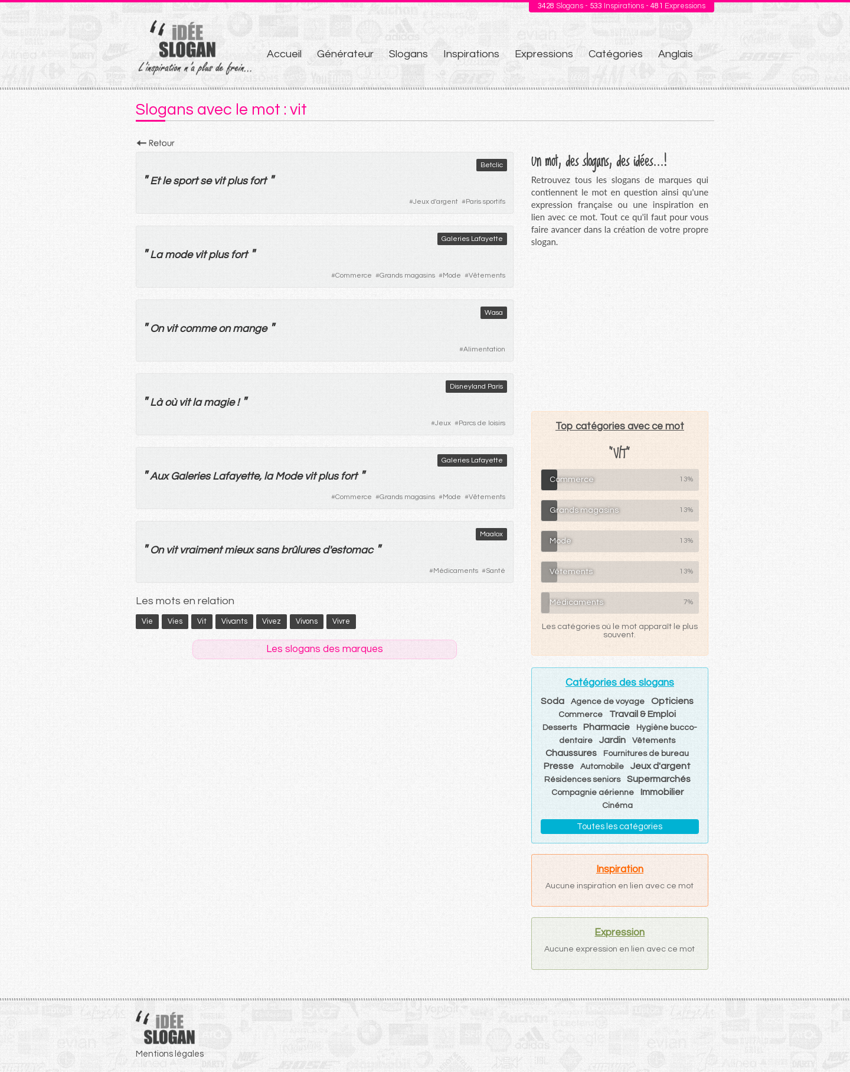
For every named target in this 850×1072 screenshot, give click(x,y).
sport (185, 181)
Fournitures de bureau (646, 754)
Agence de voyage (608, 702)
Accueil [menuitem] (284, 54)
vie (147, 621)
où (170, 402)
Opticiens (672, 701)
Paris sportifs (485, 202)
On (157, 328)
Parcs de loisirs (482, 423)
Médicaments (455, 571)
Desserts (559, 728)
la (196, 402)
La (156, 254)
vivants (234, 621)
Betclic (491, 165)
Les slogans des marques (324, 649)
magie (219, 402)
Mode (452, 275)
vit (219, 181)
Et (155, 181)
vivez (271, 621)
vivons (307, 621)
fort (258, 181)
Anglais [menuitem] (675, 54)
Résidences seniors (582, 780)
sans (267, 550)
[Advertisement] (619, 329)
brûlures (300, 550)
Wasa (494, 313)
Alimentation (484, 349)
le (166, 181)
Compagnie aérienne (592, 792)
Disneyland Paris (476, 386)
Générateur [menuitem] (345, 54)
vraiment (200, 550)
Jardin (612, 740)
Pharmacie (606, 727)
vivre (341, 621)
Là (156, 402)
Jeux (443, 423)
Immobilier (662, 792)
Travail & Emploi (642, 714)
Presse (559, 766)
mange (250, 328)
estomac (352, 550)
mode (178, 254)
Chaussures (571, 753)
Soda (552, 701)
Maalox (491, 534)
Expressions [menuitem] (544, 54)
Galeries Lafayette (472, 239)
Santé (495, 571)
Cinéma (617, 805)
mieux (238, 550)
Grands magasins (407, 275)
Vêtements (487, 275)
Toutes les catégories (619, 826)
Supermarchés (659, 779)
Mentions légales (170, 1054)
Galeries (190, 476)
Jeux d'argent (435, 202)
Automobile (602, 767)
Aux (159, 476)
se (205, 181)
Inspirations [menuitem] (471, 54)
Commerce (353, 275)
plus (237, 181)
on (224, 328)
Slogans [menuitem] (408, 54)
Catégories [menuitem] (616, 54)
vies (175, 621)
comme (197, 328)
